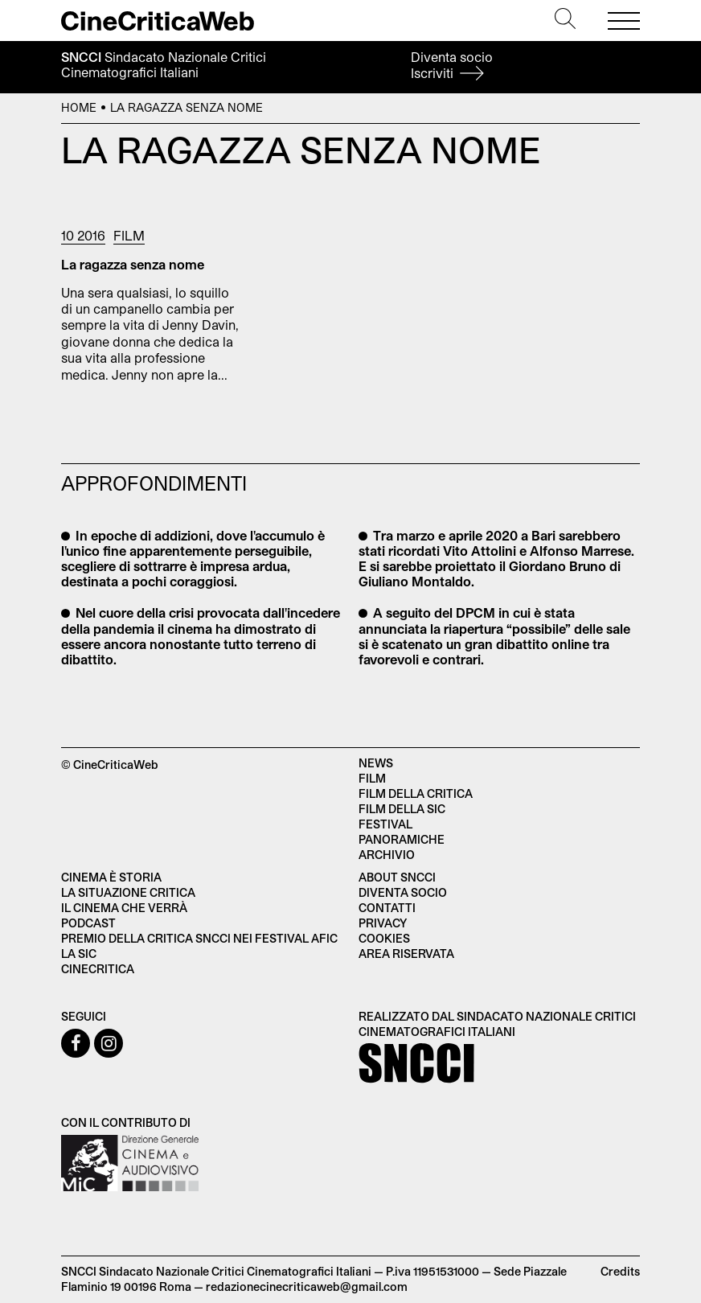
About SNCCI (397, 877)
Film (129, 235)
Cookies (384, 938)
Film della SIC (402, 809)
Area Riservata (406, 953)
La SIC (78, 953)
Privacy (383, 923)
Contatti (387, 908)
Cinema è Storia (111, 877)
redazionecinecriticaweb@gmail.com (307, 1286)
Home (78, 107)
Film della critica (416, 793)
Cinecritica (97, 969)
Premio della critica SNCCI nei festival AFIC (199, 938)
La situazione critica (128, 892)
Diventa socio (452, 64)
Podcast (88, 923)
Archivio (387, 854)
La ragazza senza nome (132, 264)
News (376, 763)
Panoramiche (402, 839)
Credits (620, 1271)
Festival (385, 824)
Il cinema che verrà (124, 908)
